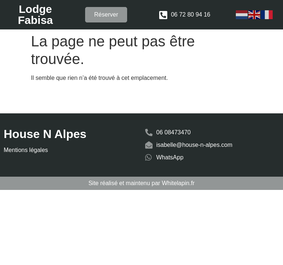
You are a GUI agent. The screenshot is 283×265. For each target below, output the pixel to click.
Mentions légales (26, 150)
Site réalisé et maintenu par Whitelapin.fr (141, 183)
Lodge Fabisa (35, 14)
